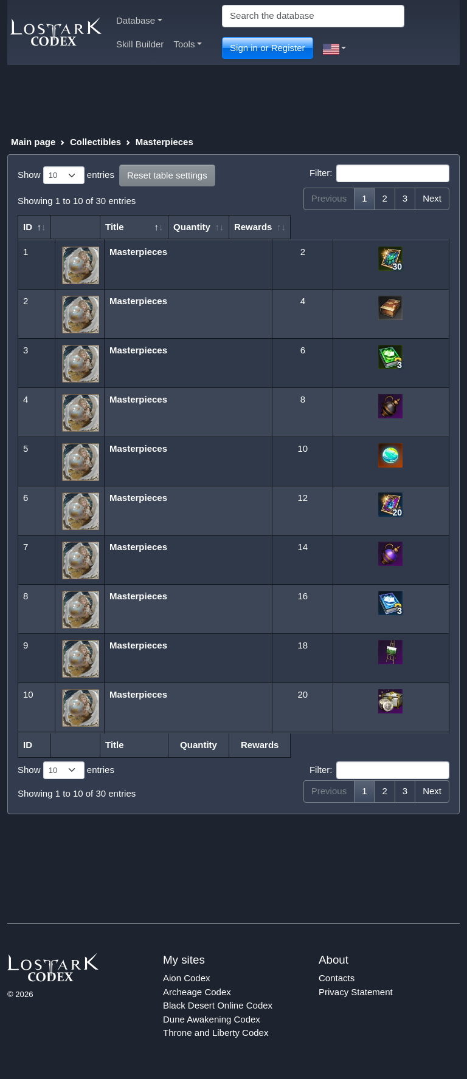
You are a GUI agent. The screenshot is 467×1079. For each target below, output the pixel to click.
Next (432, 198)
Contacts (337, 978)
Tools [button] (187, 44)
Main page (33, 142)
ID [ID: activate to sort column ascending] (27, 227)
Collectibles (95, 142)
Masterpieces (164, 142)
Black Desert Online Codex (217, 1005)
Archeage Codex (197, 992)
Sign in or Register (267, 48)
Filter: (379, 174)
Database (139, 20)
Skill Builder (140, 44)
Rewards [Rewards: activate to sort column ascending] (384, 227)
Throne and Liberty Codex (215, 1032)
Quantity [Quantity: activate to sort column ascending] (296, 227)
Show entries (66, 175)
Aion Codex (186, 978)
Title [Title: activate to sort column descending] (120, 227)
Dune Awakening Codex (211, 1019)
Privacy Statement (356, 992)
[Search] (313, 16)
